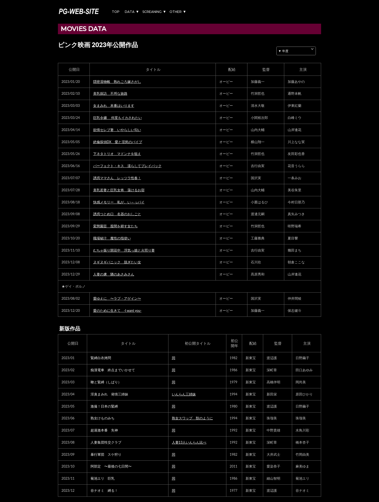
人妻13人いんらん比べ (189, 442)
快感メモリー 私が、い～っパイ (118, 202)
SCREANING (152, 12)
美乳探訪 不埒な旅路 (110, 94)
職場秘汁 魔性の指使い (112, 238)
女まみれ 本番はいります (113, 106)
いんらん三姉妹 (184, 394)
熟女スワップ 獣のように (192, 418)
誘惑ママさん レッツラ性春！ (117, 178)
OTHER (175, 12)
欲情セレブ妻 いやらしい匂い (117, 130)
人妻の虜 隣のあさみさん (113, 274)
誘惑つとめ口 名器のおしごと (117, 214)
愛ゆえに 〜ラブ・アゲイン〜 (117, 298)
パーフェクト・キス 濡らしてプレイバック (127, 166)
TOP (115, 12)
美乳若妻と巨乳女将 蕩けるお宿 (118, 190)
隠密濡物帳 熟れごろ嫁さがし (117, 82)
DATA (129, 12)
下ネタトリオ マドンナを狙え (117, 154)
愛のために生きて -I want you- (117, 311)
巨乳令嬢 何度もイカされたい (117, 118)
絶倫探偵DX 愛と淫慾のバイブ (117, 142)
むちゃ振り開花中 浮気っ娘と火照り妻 (124, 250)
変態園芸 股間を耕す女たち (115, 226)
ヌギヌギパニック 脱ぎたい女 (117, 262)
